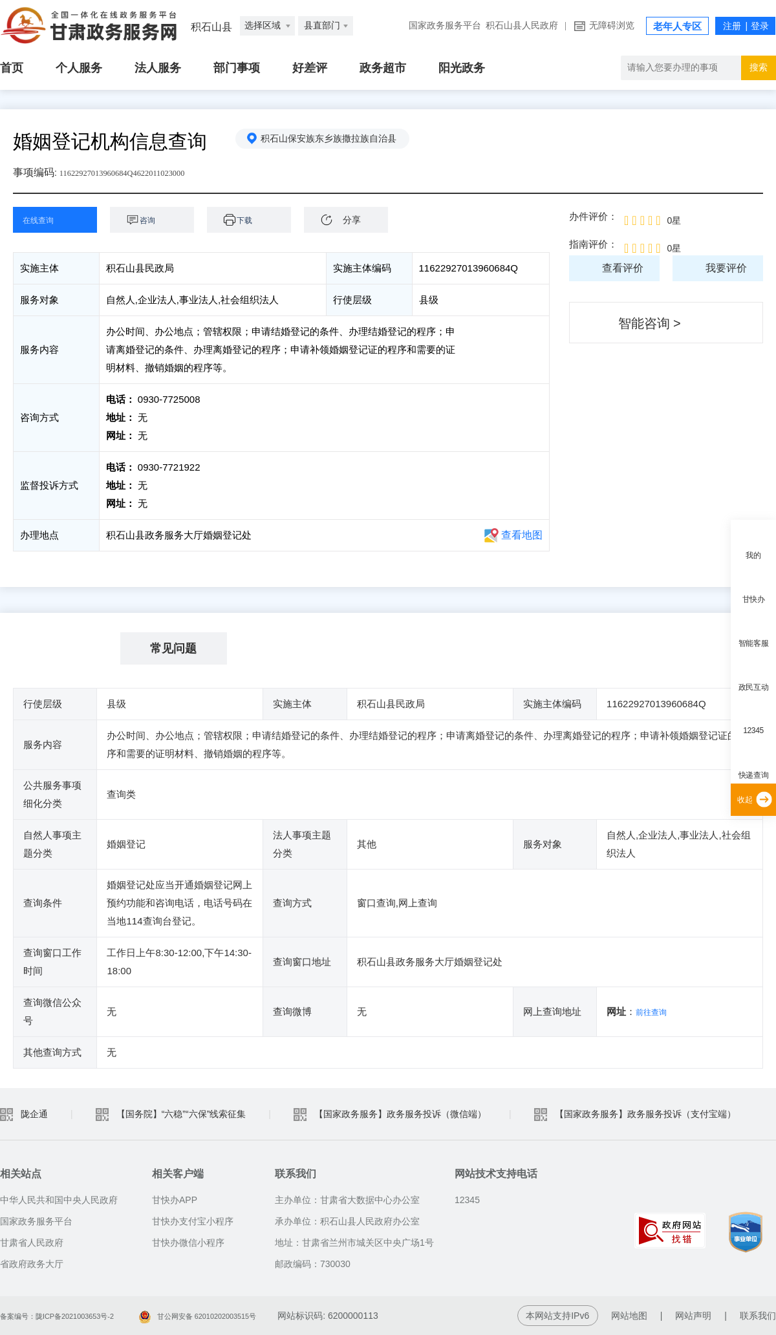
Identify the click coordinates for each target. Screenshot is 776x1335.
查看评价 (622, 267)
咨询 (158, 219)
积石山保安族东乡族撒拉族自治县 (336, 141)
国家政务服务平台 (445, 25)
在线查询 (45, 219)
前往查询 (655, 1011)
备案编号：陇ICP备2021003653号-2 (73, 1315)
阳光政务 (461, 67)
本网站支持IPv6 (557, 1315)
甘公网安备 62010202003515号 (245, 1315)
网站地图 (629, 1315)
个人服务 (79, 67)
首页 (11, 67)
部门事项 (236, 67)
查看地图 (522, 534)
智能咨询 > (649, 323)
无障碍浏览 (611, 25)
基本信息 (66, 648)
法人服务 (158, 67)
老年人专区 (677, 26)
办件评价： (593, 216)
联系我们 (758, 1315)
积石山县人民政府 (522, 25)
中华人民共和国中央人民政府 (59, 1200)
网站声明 (693, 1315)
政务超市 (383, 67)
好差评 (309, 67)
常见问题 (173, 648)
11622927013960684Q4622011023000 (140, 172)
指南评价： (593, 244)
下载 (255, 219)
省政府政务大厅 (31, 1264)
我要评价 (726, 267)
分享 (352, 220)
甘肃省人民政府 (31, 1242)
